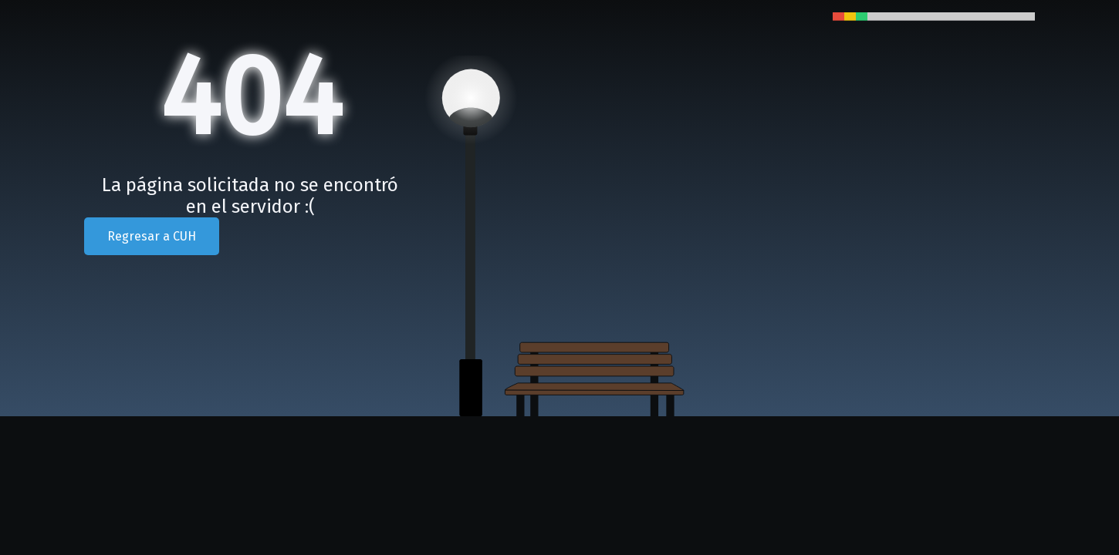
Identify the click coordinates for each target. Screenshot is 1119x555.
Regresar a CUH (151, 236)
